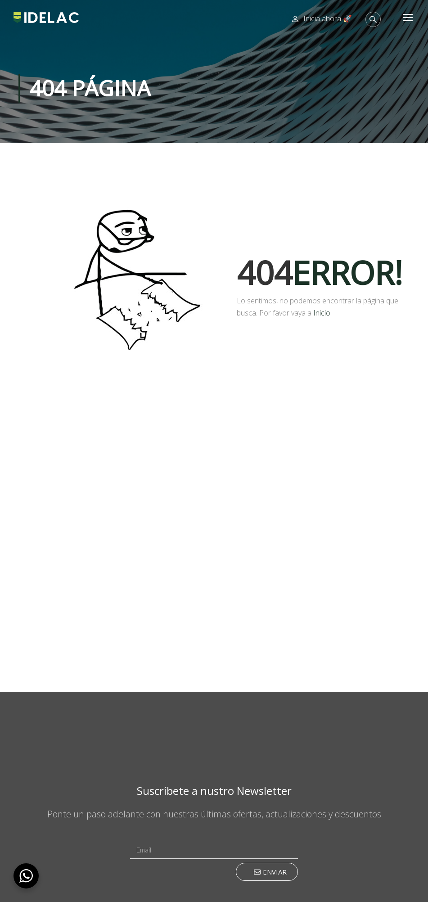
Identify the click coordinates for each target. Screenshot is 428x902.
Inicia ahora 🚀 (327, 18)
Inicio (321, 313)
